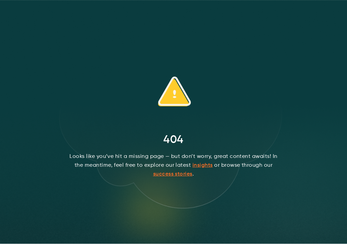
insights (202, 165)
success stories (172, 174)
